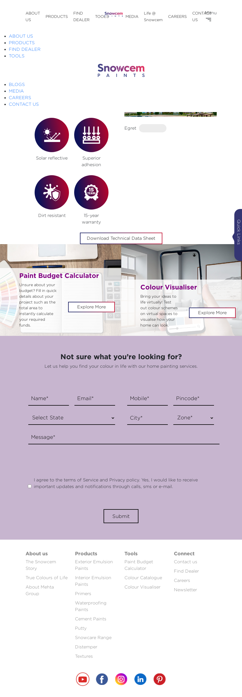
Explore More (91, 307)
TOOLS (102, 16)
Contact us (185, 561)
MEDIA (132, 16)
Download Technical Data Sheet (121, 238)
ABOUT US (21, 36)
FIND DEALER (25, 49)
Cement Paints (90, 619)
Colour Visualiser (142, 587)
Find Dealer (186, 571)
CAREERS (177, 16)
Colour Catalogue (143, 577)
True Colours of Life (47, 577)
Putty (81, 628)
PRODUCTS (57, 16)
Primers (83, 593)
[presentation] (67, 458)
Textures (84, 656)
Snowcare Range (93, 637)
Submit (121, 516)
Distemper (86, 647)
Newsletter (185, 589)
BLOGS (17, 84)
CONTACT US (24, 104)
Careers (182, 580)
